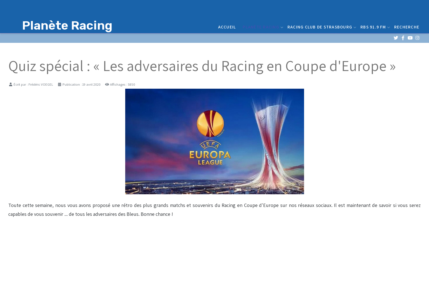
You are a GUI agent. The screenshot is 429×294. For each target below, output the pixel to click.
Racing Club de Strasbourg (321, 27)
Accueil (227, 27)
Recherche (406, 27)
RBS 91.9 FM (374, 27)
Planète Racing (262, 27)
